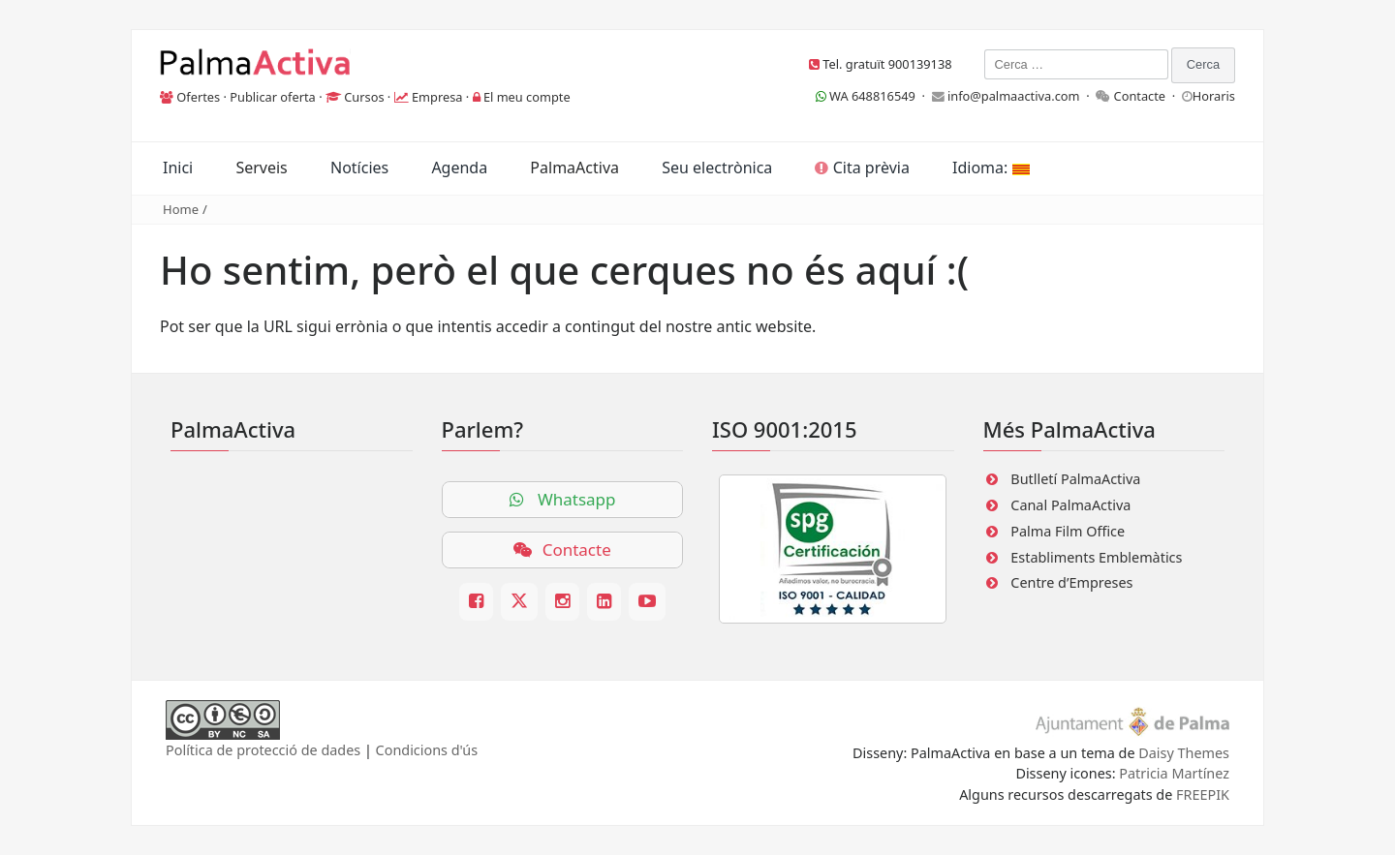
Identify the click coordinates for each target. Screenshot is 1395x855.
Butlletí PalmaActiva (1075, 479)
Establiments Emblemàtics (1096, 557)
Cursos (364, 97)
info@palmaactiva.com (1013, 96)
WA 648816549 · (874, 96)
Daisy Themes (1183, 753)
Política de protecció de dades (263, 750)
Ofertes (198, 97)
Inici (178, 167)
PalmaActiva (574, 167)
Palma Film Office (1067, 531)
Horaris (1214, 96)
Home (181, 209)
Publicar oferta (273, 97)
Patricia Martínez (1174, 773)
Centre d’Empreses (1071, 582)
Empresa (437, 97)
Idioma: (990, 167)
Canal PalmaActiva (1070, 505)
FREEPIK (1202, 794)
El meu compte (527, 97)
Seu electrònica (717, 167)
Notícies (359, 167)
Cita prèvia (862, 167)
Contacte (1140, 96)
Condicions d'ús (427, 750)
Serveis (261, 167)
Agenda (459, 167)
